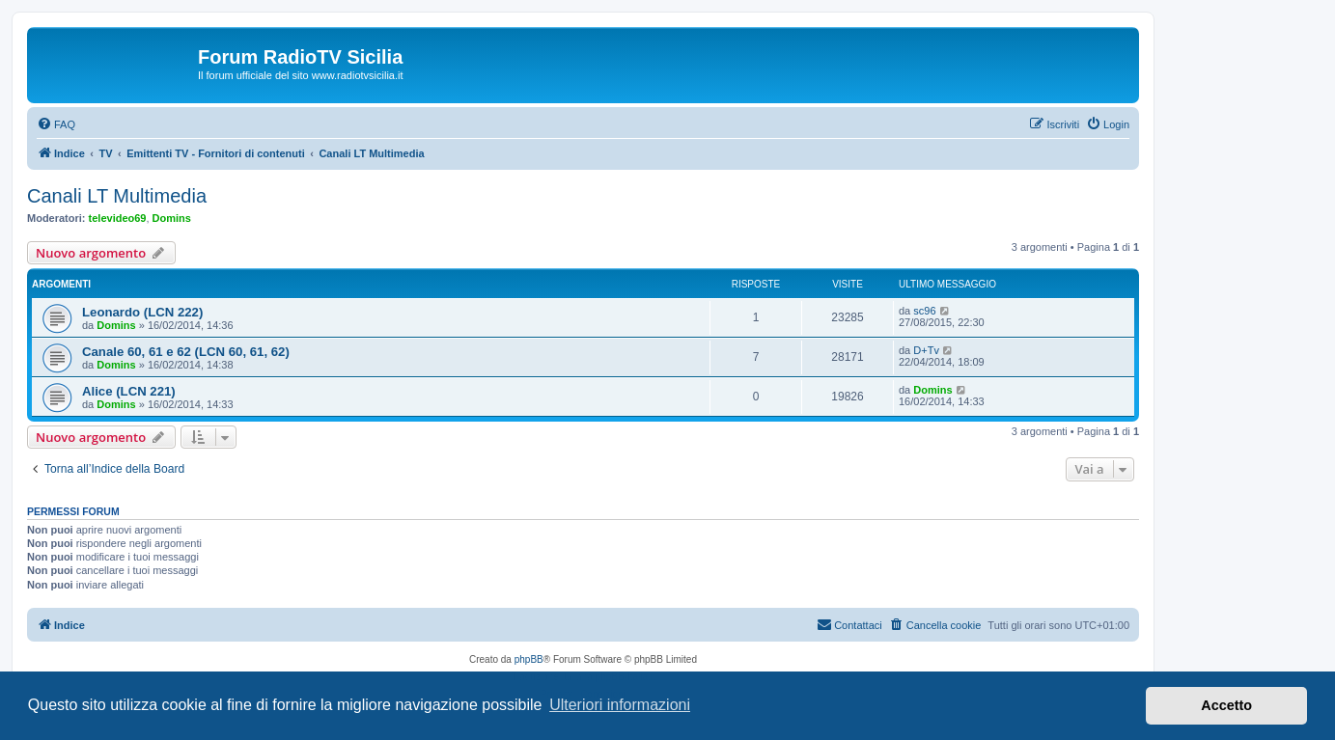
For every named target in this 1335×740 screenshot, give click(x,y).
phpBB (529, 659)
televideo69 (118, 218)
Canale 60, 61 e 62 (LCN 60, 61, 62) (186, 351)
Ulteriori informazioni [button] (619, 705)
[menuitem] (56, 124)
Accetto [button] (1226, 705)
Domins (172, 218)
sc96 (924, 310)
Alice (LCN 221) (129, 391)
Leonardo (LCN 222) (142, 312)
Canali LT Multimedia (117, 195)
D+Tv (926, 350)
